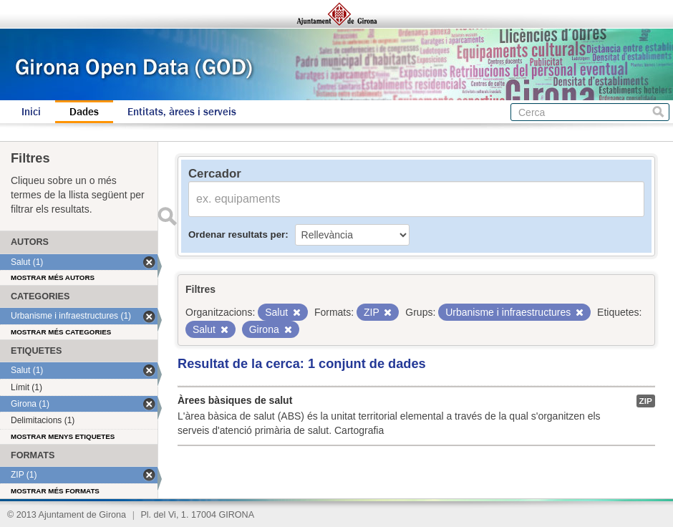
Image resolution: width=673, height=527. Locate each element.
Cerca (658, 112)
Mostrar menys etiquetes (63, 436)
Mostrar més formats (55, 491)
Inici (31, 112)
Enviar (167, 216)
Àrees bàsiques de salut (235, 400)
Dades (84, 112)
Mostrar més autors (53, 277)
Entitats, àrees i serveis (181, 112)
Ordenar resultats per (236, 234)
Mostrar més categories (61, 332)
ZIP (645, 401)
